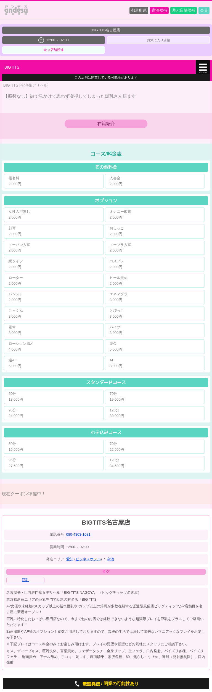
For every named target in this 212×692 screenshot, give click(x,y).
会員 (204, 10)
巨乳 (25, 580)
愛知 (69, 559)
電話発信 (86, 684)
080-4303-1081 (78, 534)
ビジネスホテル (88, 559)
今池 (110, 559)
